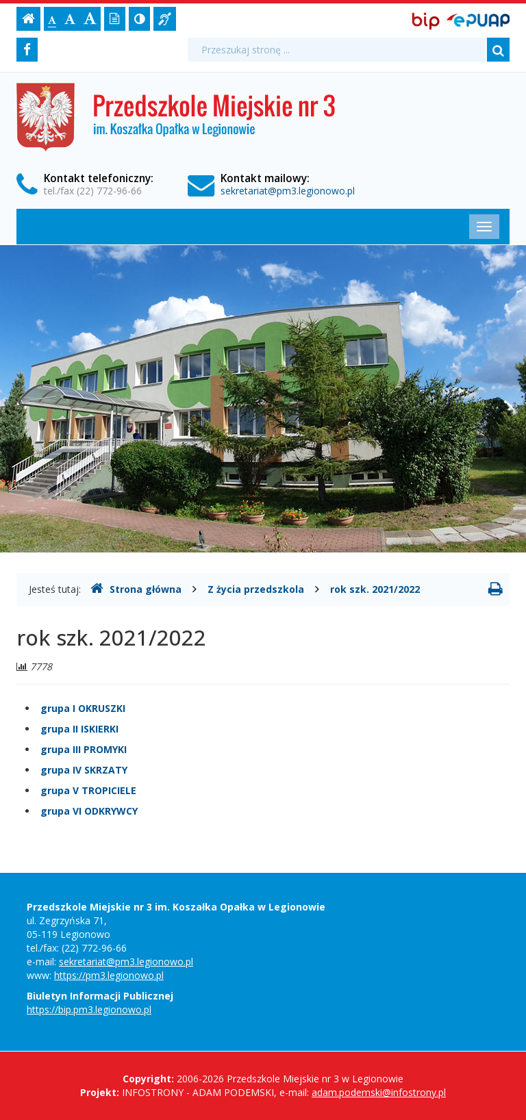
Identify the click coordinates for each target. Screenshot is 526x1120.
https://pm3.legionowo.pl (109, 975)
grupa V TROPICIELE (88, 790)
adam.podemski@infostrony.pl (379, 1092)
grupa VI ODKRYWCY (89, 810)
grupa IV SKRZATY (83, 769)
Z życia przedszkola (256, 589)
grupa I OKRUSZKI (82, 708)
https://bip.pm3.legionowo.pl (89, 1009)
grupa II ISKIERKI (79, 728)
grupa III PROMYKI (83, 749)
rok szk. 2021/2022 (375, 589)
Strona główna (135, 589)
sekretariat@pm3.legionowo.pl (288, 190)
